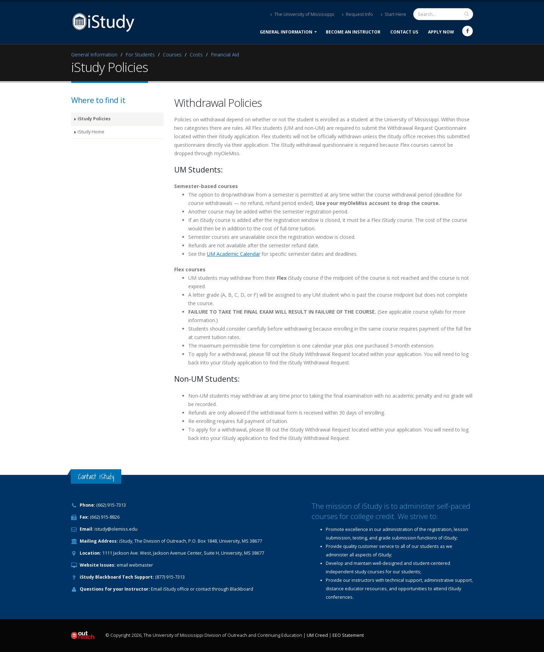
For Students (140, 54)
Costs (196, 54)
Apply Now (441, 32)
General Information (286, 32)
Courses (172, 54)
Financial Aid (225, 54)
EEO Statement (348, 635)
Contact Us (404, 32)
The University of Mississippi (302, 14)
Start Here (393, 14)
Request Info (357, 14)
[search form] (443, 14)
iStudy (169, 589)
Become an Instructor (353, 32)
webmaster (141, 565)
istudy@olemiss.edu (115, 529)
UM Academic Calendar (233, 253)
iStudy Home (91, 132)
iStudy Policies (94, 119)
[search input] (466, 13)
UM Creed (317, 635)
